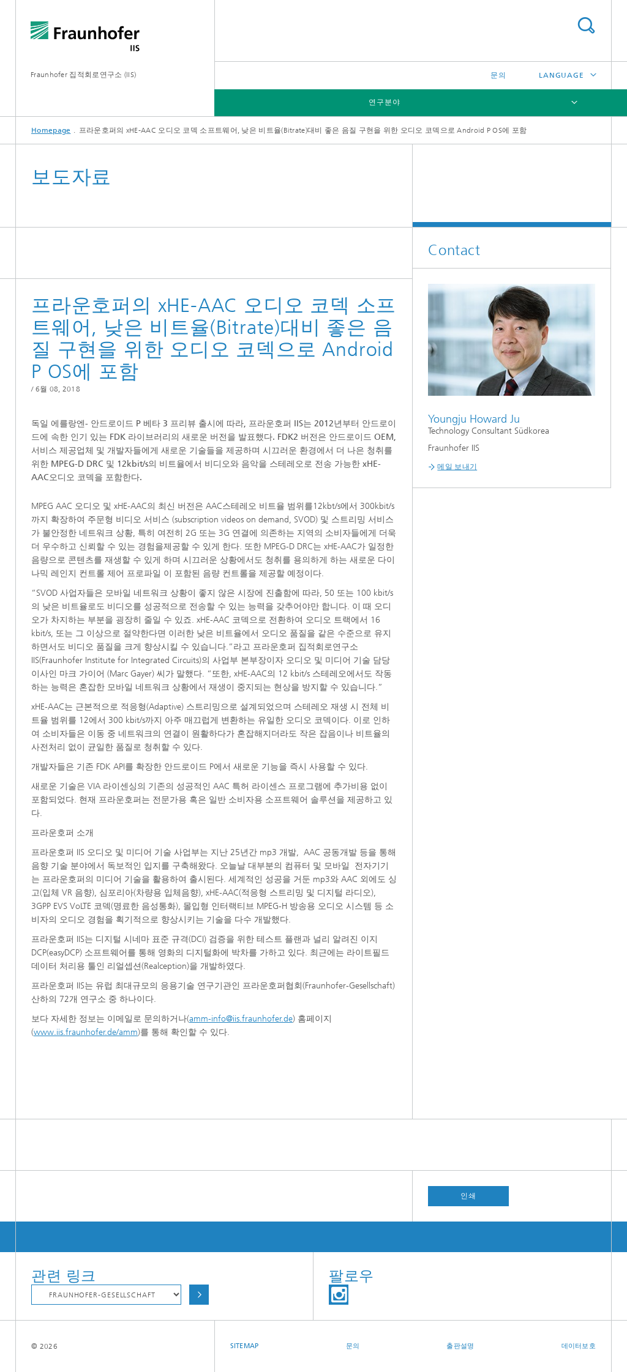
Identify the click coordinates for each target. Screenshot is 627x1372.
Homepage (50, 130)
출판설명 (460, 1346)
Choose (199, 1295)
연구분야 (384, 102)
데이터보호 (578, 1346)
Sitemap (244, 1346)
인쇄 (468, 1196)
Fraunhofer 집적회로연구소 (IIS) (83, 74)
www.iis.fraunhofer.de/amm (86, 1032)
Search (586, 25)
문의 (498, 75)
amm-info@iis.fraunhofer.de (241, 1019)
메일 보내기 (457, 466)
